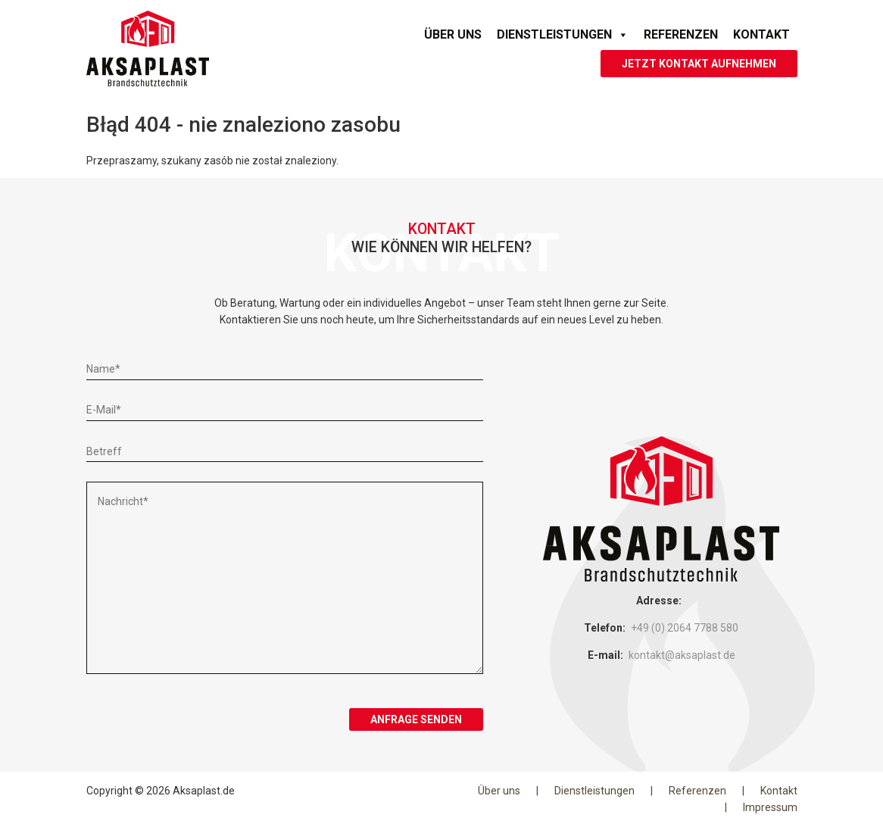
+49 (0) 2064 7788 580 (684, 628)
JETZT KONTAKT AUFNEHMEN (699, 64)
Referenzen (681, 34)
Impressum (770, 807)
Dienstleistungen (563, 35)
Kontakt (761, 34)
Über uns (453, 34)
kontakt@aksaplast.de (682, 655)
